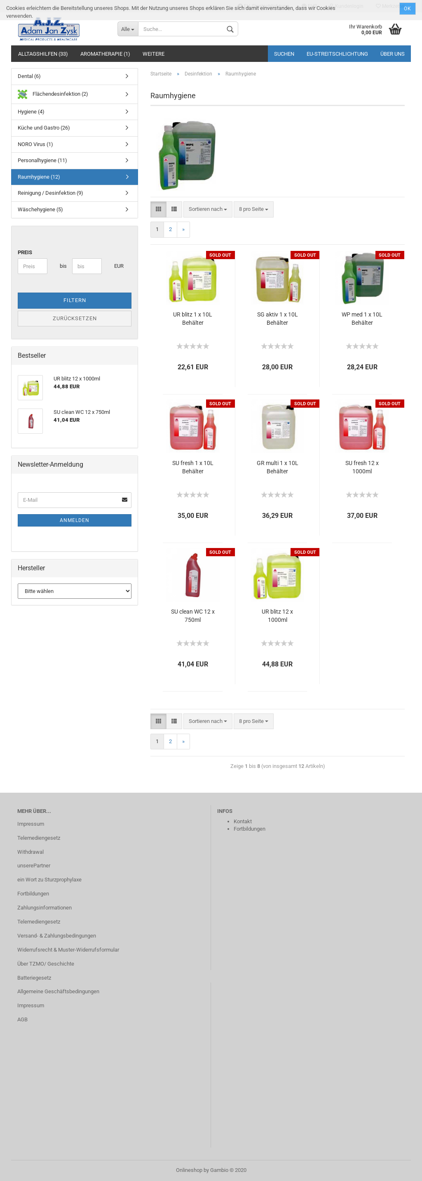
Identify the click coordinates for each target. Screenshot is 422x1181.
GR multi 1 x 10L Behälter (277, 467)
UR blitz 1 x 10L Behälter (192, 318)
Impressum (30, 824)
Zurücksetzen (75, 318)
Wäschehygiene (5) (40, 209)
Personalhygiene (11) (42, 160)
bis (63, 266)
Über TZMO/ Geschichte (45, 964)
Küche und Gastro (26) (44, 128)
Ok (407, 9)
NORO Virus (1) (35, 144)
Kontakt (243, 821)
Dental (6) (29, 76)
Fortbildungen (33, 893)
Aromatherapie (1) (105, 54)
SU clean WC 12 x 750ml (193, 615)
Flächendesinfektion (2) (53, 94)
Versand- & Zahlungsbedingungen (56, 936)
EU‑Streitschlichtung (337, 54)
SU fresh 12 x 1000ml (362, 467)
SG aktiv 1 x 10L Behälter (277, 318)
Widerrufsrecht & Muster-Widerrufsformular (68, 950)
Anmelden (74, 520)
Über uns (392, 54)
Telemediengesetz (38, 838)
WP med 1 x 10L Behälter (362, 318)
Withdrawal (30, 852)
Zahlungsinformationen (44, 908)
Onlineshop (189, 1170)
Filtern (74, 300)
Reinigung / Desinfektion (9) (50, 193)
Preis (25, 252)
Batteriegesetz (34, 978)
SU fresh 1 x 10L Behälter (192, 467)
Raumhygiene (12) (39, 177)
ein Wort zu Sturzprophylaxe (49, 879)
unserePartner (33, 865)
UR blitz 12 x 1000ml (277, 615)
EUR (117, 266)
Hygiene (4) (31, 112)
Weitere (153, 54)
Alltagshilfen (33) (43, 54)
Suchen (284, 54)
